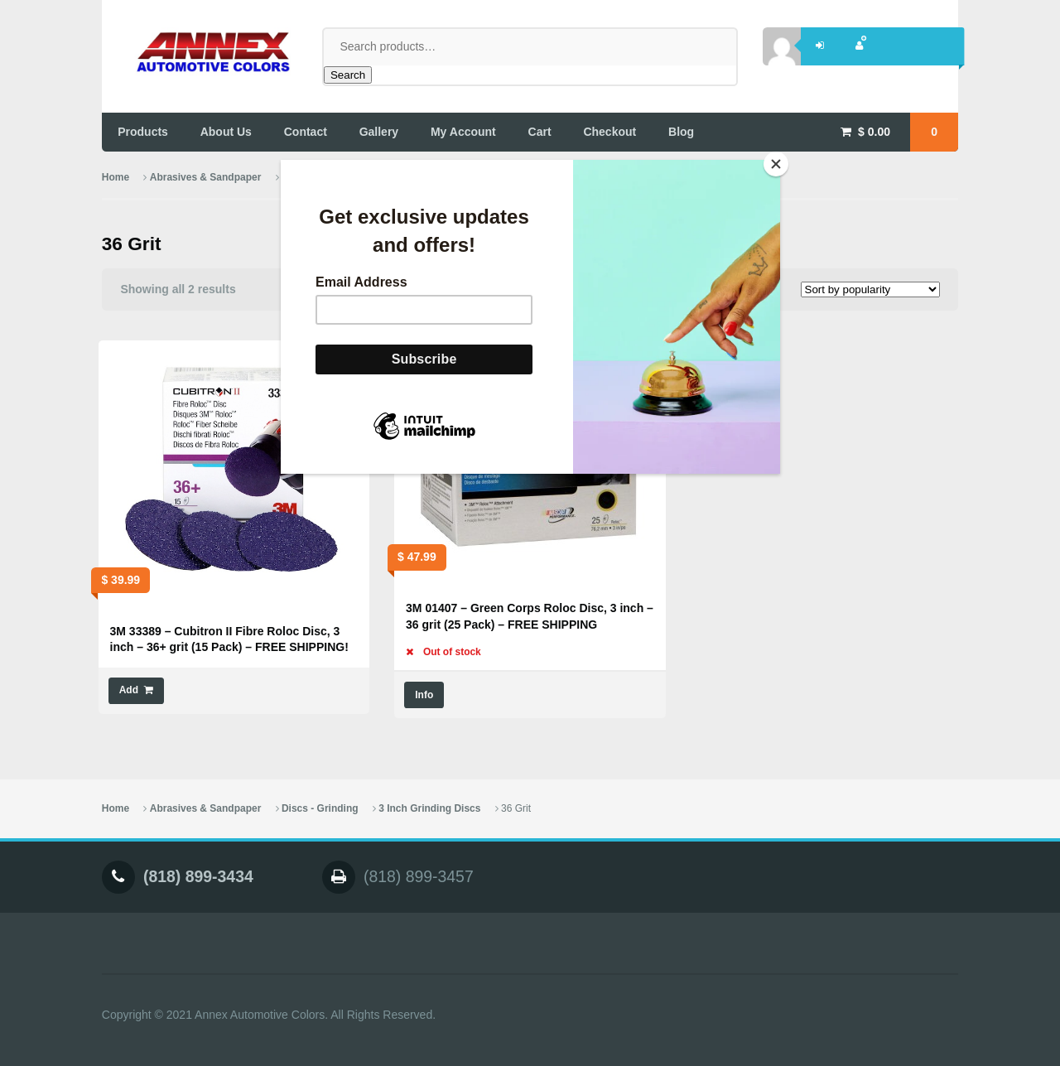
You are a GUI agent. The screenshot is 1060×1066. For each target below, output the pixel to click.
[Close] (776, 164)
